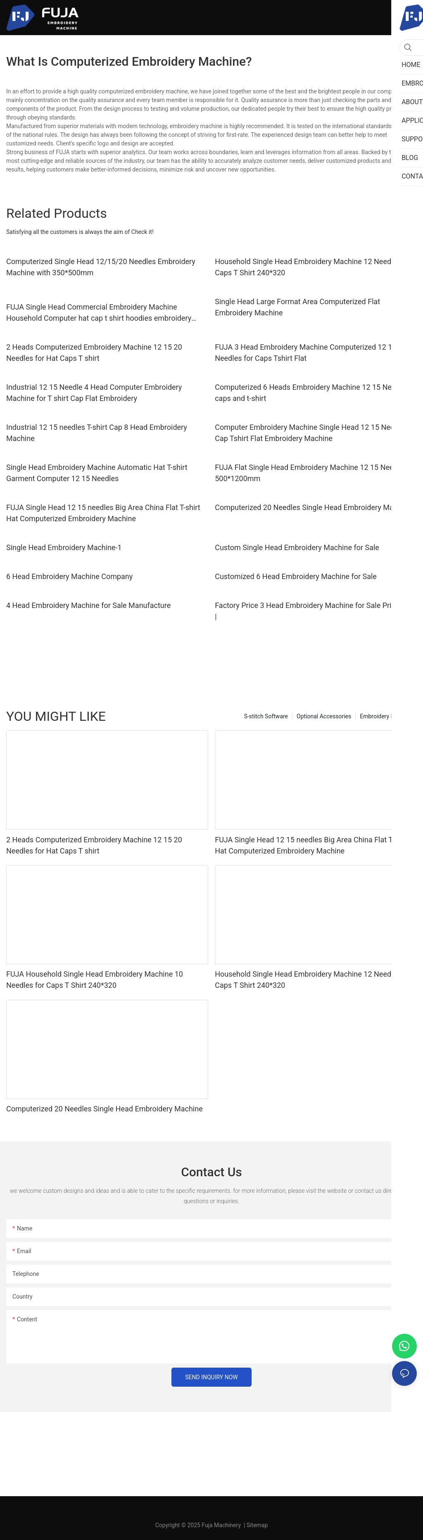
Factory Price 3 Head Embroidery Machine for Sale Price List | (314, 611)
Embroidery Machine (386, 716)
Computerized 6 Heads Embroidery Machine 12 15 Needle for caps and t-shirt (316, 393)
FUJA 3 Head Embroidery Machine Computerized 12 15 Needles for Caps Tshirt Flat (305, 352)
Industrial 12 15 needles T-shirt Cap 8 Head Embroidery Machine (96, 433)
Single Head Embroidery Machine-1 (64, 547)
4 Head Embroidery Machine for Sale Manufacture (88, 605)
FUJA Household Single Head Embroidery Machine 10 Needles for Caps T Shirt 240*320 (94, 979)
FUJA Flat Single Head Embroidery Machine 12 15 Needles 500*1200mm (311, 473)
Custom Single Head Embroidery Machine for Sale (297, 547)
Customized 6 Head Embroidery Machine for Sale (296, 576)
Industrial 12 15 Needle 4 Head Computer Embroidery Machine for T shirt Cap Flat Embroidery (94, 393)
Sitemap (257, 1525)
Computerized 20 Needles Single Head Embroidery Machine (313, 507)
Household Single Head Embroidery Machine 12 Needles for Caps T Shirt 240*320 (313, 267)
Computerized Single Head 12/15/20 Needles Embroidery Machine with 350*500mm (100, 267)
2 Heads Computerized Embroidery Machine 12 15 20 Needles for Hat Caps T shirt (94, 352)
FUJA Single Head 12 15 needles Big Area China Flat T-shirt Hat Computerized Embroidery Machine (103, 513)
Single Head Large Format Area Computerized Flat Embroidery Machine (297, 307)
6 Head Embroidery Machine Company (69, 576)
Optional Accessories (324, 716)
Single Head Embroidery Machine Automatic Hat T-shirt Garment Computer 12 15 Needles (97, 473)
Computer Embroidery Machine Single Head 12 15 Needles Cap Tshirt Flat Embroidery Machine (311, 433)
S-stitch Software (266, 716)
